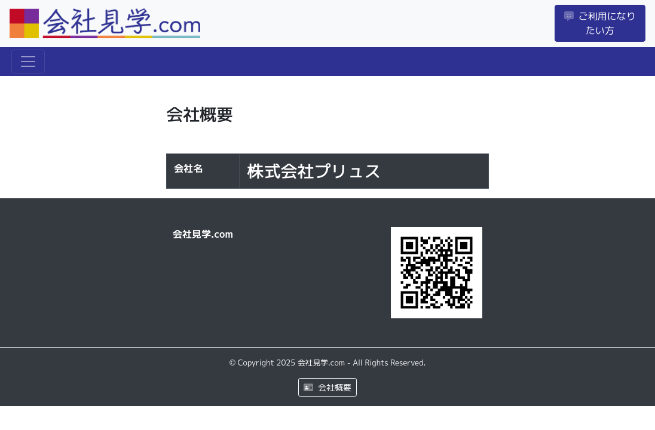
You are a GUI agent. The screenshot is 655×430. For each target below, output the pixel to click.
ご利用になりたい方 (600, 23)
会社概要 (327, 387)
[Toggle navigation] (28, 61)
